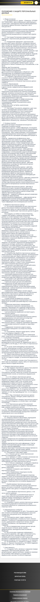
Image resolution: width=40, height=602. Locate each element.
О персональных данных (20, 598)
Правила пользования (20, 595)
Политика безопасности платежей (20, 591)
